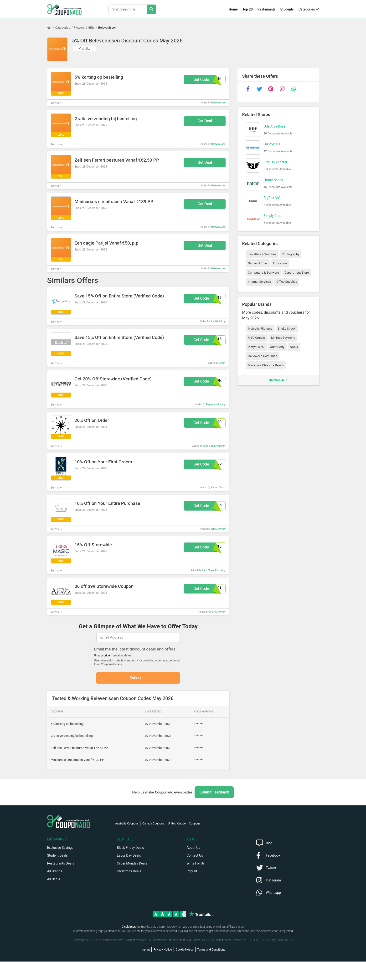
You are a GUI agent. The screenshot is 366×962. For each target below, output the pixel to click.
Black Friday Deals (130, 848)
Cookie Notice (185, 950)
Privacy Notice (163, 950)
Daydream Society (216, 404)
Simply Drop (273, 216)
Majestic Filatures (260, 328)
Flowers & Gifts (84, 27)
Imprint (192, 872)
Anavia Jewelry (217, 611)
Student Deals (57, 856)
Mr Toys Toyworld (283, 337)
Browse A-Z (278, 380)
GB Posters (272, 144)
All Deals (53, 879)
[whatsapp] (294, 89)
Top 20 (247, 9)
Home (233, 9)
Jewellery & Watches (262, 254)
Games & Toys (258, 263)
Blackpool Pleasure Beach (266, 365)
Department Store (296, 272)
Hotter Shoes (273, 180)
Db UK (222, 363)
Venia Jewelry (218, 528)
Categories (307, 9)
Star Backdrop (217, 321)
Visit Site (84, 48)
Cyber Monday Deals (132, 864)
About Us (193, 848)
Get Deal (205, 121)
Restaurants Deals (60, 864)
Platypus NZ (256, 347)
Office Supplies (286, 281)
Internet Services (259, 281)
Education (280, 263)
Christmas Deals (129, 872)
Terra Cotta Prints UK (214, 446)
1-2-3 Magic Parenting (214, 570)
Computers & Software (263, 272)
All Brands (54, 872)
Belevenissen (107, 27)
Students (287, 9)
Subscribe (138, 678)
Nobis (294, 347)
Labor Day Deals (129, 856)
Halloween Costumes (262, 356)
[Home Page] (51, 27)
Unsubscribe (102, 655)
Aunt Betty (277, 347)
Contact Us (195, 856)
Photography (290, 254)
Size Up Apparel (275, 162)
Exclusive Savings (60, 848)
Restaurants (267, 9)
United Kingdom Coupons (184, 824)
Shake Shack (286, 328)
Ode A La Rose (274, 126)
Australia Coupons (127, 824)
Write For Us (196, 864)
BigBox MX (272, 198)
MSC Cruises (257, 337)
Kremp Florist (218, 487)
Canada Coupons (153, 824)
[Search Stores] (151, 9)
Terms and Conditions (211, 950)
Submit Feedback (214, 792)
